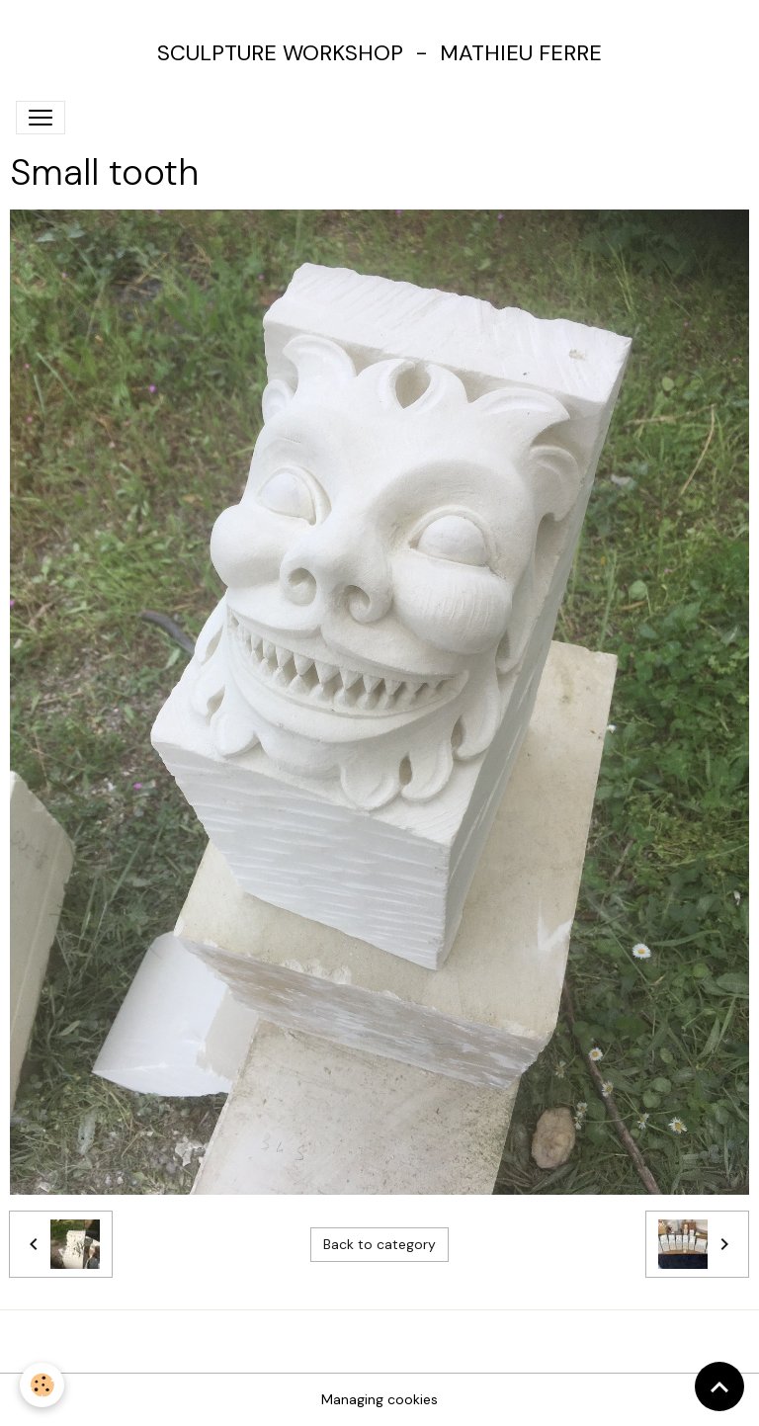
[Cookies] (42, 1385)
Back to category (379, 1244)
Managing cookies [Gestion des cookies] (379, 1399)
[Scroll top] (719, 1386)
